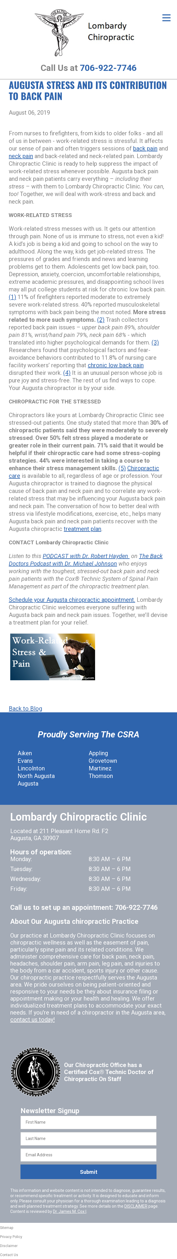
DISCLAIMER (135, 1206)
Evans (25, 760)
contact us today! (32, 1019)
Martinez (100, 768)
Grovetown (103, 760)
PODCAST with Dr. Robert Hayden (86, 555)
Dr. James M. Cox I (69, 1211)
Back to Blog (25, 708)
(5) (122, 468)
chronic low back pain (116, 365)
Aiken (25, 753)
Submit (88, 1172)
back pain (145, 148)
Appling (98, 753)
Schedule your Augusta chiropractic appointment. (72, 599)
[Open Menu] (166, 17)
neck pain (21, 156)
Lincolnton (31, 768)
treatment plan (82, 528)
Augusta (28, 783)
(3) (155, 342)
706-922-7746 (108, 68)
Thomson (101, 775)
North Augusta (36, 775)
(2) (100, 319)
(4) (67, 372)
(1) (12, 296)
